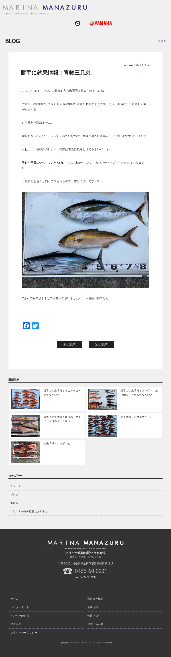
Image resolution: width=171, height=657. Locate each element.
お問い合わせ (77, 23)
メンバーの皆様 (19, 615)
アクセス (15, 624)
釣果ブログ (94, 615)
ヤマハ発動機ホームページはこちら (99, 23)
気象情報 (92, 607)
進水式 (14, 503)
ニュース (15, 486)
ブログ (14, 494)
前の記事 (69, 344)
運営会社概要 (95, 598)
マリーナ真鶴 (80, 10)
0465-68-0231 (91, 571)
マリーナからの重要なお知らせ (29, 511)
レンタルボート (19, 607)
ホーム (14, 598)
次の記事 (101, 344)
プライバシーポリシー (23, 632)
